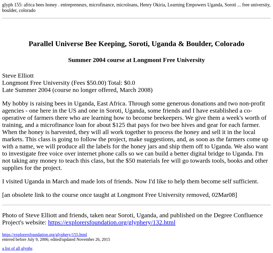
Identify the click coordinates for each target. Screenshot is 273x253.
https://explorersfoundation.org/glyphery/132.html (111, 222)
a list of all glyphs (17, 248)
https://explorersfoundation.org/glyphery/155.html (44, 234)
